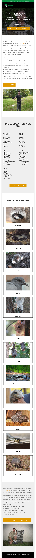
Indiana (21, 138)
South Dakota (23, 163)
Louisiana (22, 144)
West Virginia (8, 175)
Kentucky (22, 142)
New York (22, 151)
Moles (18, 271)
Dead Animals (18, 384)
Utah (5, 170)
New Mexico (7, 164)
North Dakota (23, 153)
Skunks (18, 248)
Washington (7, 174)
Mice (18, 429)
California (6, 138)
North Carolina (24, 152)
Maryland (22, 146)
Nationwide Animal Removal (18, 16)
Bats (18, 361)
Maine (21, 145)
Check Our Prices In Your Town (17, 520)
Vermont (6, 171)
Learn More (9, 85)
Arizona (6, 136)
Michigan (6, 152)
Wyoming (6, 178)
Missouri (6, 156)
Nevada (6, 160)
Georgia (21, 133)
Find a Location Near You (18, 31)
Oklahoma (22, 156)
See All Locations (18, 186)
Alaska (5, 134)
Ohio (20, 155)
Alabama (6, 133)
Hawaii (21, 134)
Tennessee (22, 164)
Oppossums (18, 406)
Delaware (6, 144)
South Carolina (24, 161)
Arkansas (6, 137)
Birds (18, 293)
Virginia (6, 173)
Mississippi (7, 155)
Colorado (6, 141)
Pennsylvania (23, 159)
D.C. (4, 145)
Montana (6, 157)
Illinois (21, 137)
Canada (6, 140)
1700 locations (21, 43)
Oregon (21, 157)
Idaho (21, 136)
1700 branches (6, 490)
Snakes (18, 452)
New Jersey (7, 163)
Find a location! (10, 1)
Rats (18, 338)
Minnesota (7, 153)
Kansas (21, 141)
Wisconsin (6, 177)
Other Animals (18, 474)
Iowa (20, 140)
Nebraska (6, 159)
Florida (5, 146)
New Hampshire (9, 161)
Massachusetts (8, 151)
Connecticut (7, 142)
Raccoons (18, 225)
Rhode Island (23, 160)
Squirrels (18, 316)
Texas (5, 168)
